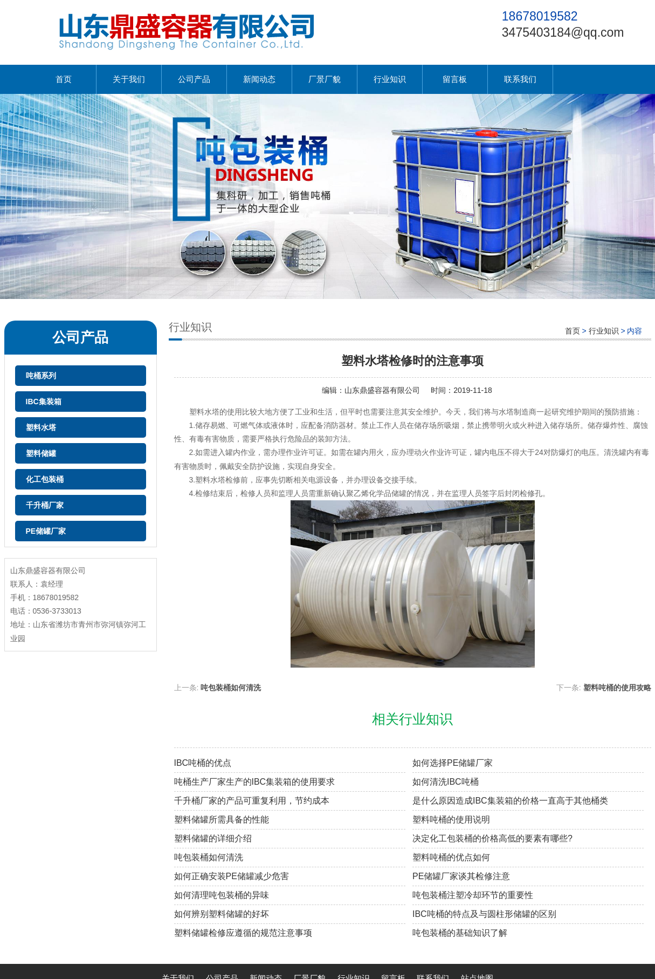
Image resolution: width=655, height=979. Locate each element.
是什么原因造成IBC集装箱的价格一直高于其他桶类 (510, 800)
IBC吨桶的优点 (203, 762)
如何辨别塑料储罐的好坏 (221, 914)
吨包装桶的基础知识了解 (459, 932)
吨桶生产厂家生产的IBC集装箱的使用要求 (254, 781)
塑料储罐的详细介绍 (213, 838)
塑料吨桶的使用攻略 (617, 687)
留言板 (455, 79)
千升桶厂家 (45, 505)
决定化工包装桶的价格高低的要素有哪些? (492, 838)
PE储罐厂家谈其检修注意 (461, 876)
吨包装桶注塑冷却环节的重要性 (472, 895)
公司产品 (194, 79)
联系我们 (520, 79)
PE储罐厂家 (46, 531)
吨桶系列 (41, 375)
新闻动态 (259, 79)
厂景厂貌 (324, 79)
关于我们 (129, 79)
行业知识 (390, 79)
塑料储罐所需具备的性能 (221, 819)
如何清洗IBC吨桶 (445, 781)
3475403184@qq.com (563, 32)
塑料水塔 (41, 427)
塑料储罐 (41, 453)
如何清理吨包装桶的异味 (221, 895)
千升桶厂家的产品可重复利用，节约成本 (251, 800)
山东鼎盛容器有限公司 (382, 390)
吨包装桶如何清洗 (231, 687)
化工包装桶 (45, 479)
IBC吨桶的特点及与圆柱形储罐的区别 (484, 914)
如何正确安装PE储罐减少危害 (231, 876)
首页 (64, 79)
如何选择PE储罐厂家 (452, 762)
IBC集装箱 (43, 401)
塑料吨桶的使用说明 (451, 819)
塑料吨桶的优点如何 (451, 857)
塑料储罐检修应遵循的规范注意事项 (243, 932)
